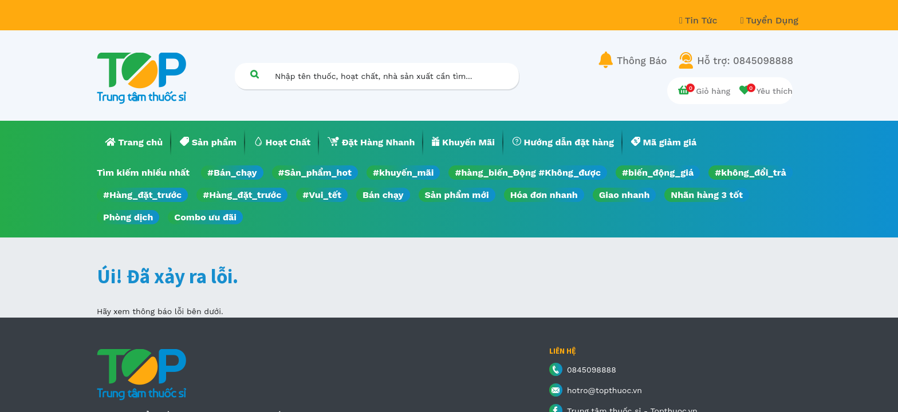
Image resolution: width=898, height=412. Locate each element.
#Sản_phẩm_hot (315, 172)
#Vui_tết (321, 194)
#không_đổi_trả (750, 172)
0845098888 (591, 369)
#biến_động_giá (658, 172)
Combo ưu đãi (205, 217)
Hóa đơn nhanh (544, 194)
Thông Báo (642, 60)
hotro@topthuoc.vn (604, 390)
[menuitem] (134, 142)
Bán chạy (383, 194)
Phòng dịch (128, 217)
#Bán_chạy (232, 172)
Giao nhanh (624, 194)
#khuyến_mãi (403, 172)
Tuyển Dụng (769, 20)
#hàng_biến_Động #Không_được (528, 172)
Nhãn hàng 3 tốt (707, 194)
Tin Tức (699, 20)
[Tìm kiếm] (254, 74)
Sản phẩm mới (457, 194)
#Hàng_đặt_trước (142, 194)
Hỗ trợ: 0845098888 (745, 60)
